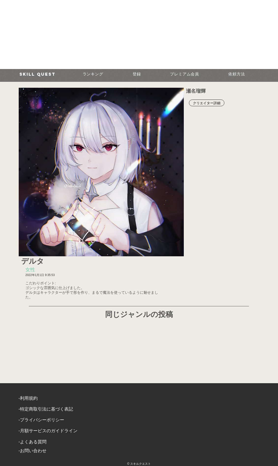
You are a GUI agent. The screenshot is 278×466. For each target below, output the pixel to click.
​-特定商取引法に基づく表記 (45, 409)
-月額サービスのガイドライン (47, 430)
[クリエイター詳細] (206, 103)
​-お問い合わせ (32, 450)
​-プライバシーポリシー (41, 419)
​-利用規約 (28, 398)
